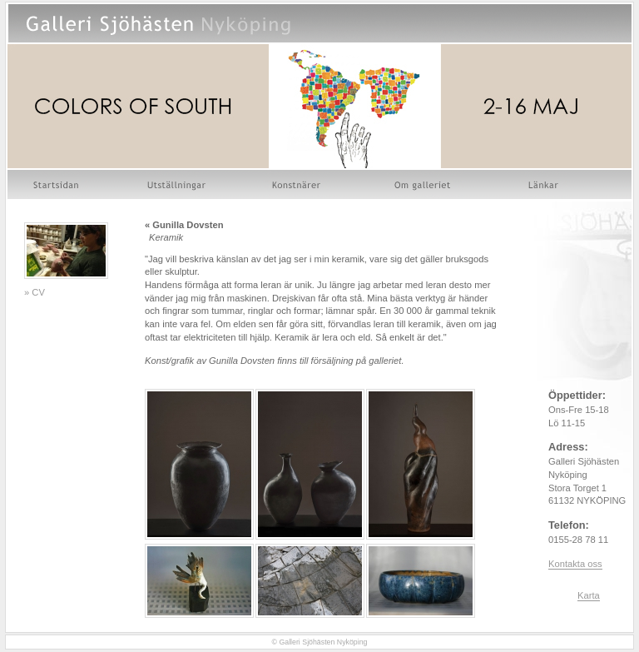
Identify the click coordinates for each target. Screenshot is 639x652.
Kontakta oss (575, 564)
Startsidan (57, 184)
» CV (34, 292)
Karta (588, 595)
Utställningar (176, 184)
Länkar (544, 184)
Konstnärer (297, 184)
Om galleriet (425, 184)
